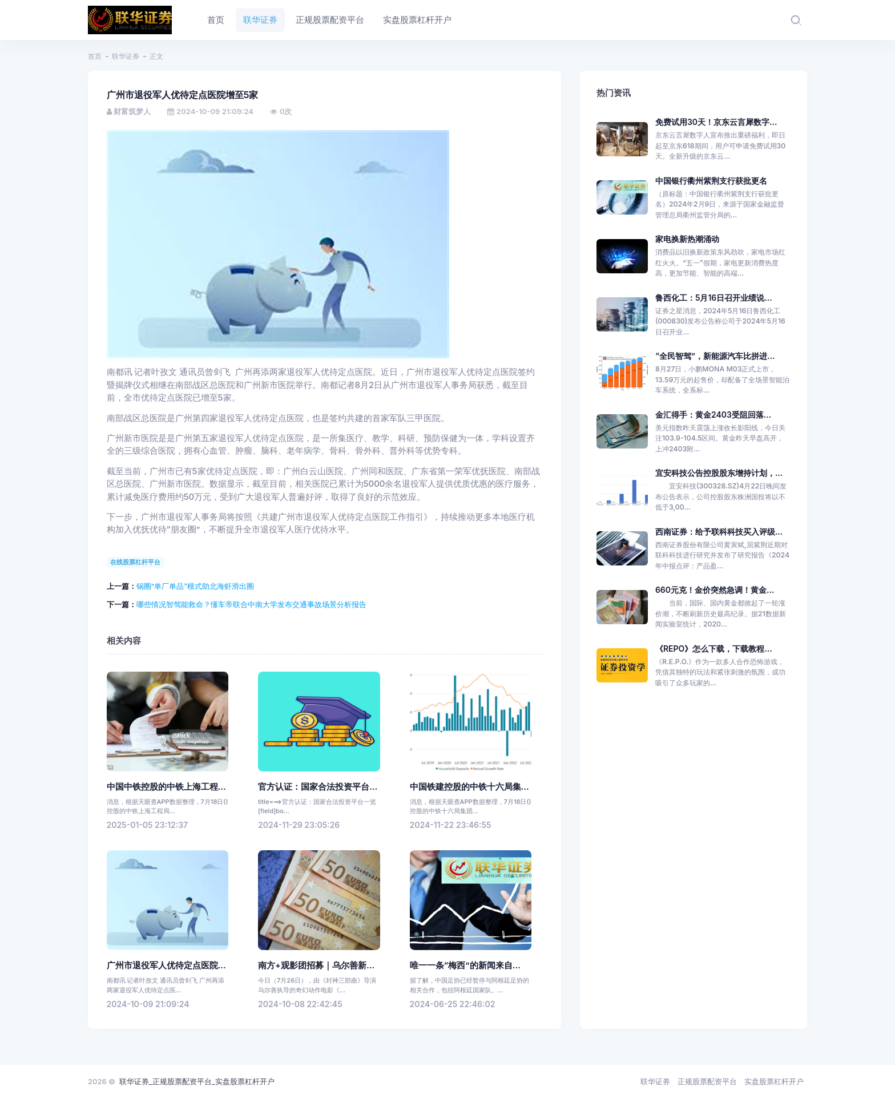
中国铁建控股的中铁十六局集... (469, 787)
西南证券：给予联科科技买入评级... (719, 531)
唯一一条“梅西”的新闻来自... (465, 965)
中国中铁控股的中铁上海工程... (166, 787)
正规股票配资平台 (707, 1081)
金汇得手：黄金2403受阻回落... (713, 414)
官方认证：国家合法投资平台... (317, 787)
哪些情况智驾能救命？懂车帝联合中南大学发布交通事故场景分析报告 (251, 604)
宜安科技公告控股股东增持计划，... (719, 473)
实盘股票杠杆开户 (774, 1081)
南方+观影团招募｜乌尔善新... (316, 965)
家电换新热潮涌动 (687, 239)
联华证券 (125, 56)
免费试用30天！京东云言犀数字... (716, 122)
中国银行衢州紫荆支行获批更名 (711, 180)
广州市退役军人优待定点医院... (166, 965)
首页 (95, 56)
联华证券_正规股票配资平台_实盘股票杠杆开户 (197, 1081)
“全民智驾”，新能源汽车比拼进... (715, 356)
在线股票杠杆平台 (135, 562)
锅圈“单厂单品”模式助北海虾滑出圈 (195, 586)
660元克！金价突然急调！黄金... (714, 590)
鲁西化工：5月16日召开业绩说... (713, 297)
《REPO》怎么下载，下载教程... (713, 648)
